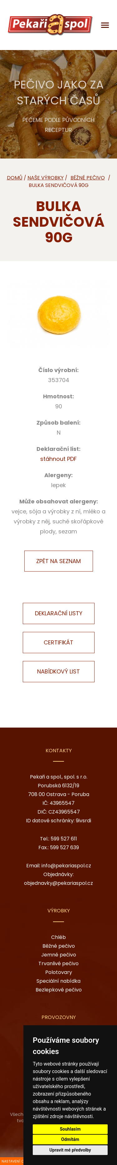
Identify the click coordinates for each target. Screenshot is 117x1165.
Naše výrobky (45, 177)
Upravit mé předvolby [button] (70, 1149)
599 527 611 (64, 838)
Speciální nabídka (58, 981)
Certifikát (58, 642)
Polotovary (58, 972)
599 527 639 (64, 847)
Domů (14, 177)
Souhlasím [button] (70, 1129)
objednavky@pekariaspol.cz (58, 883)
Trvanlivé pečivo (58, 963)
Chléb (58, 937)
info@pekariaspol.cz (66, 865)
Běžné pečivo (58, 946)
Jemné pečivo (58, 954)
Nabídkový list (58, 671)
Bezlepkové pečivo (59, 989)
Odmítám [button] (70, 1139)
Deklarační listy (58, 613)
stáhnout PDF (58, 459)
